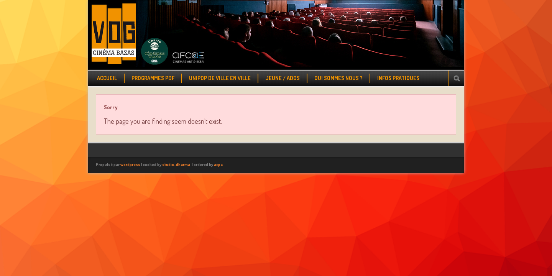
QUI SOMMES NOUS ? (338, 78)
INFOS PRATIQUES (398, 78)
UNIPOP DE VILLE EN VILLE (220, 78)
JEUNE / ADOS (282, 78)
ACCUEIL (107, 78)
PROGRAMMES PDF (152, 78)
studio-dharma (176, 164)
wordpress (130, 164)
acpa (218, 164)
